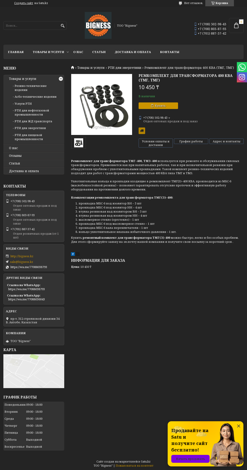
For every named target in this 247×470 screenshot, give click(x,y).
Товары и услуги (48, 52)
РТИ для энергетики (124, 67)
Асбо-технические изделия (36, 97)
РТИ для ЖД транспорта (33, 121)
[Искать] (62, 26)
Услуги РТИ (23, 104)
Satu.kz (146, 461)
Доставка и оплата (133, 52)
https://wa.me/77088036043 (26, 299)
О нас (78, 52)
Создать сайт (23, 3)
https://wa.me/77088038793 (28, 267)
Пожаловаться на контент (134, 466)
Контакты (169, 52)
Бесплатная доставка (142, 130)
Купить (160, 106)
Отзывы (15, 156)
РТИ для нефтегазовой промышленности (32, 112)
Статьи (99, 52)
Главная (16, 52)
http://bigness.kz (21, 256)
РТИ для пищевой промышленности (29, 137)
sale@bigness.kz (21, 262)
